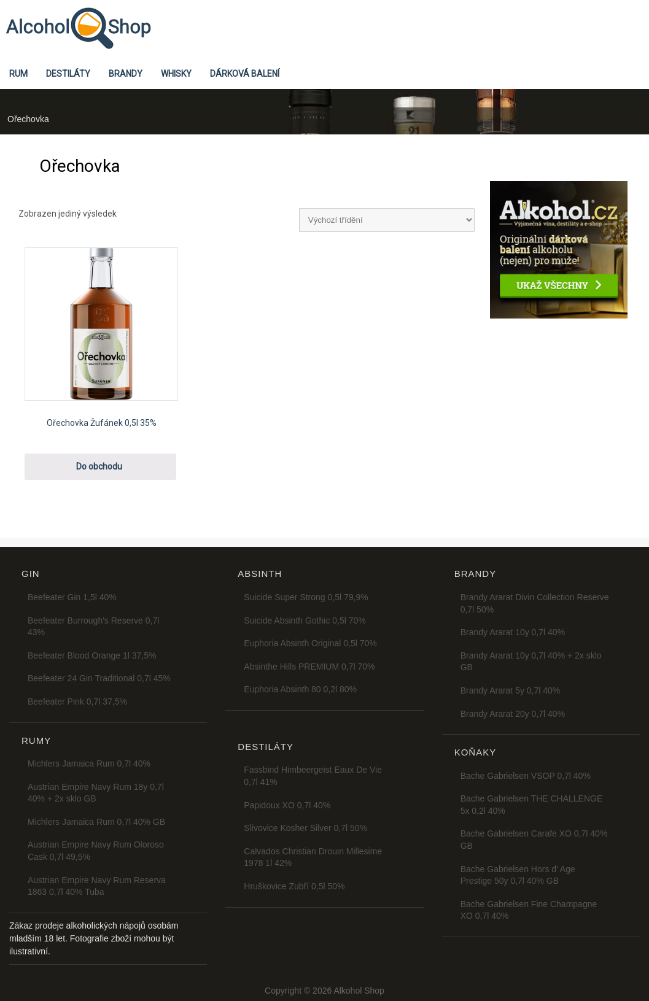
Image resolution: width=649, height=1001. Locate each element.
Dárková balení (244, 74)
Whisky (176, 74)
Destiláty (68, 74)
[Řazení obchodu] (387, 220)
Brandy (125, 74)
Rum (18, 74)
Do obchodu (99, 466)
